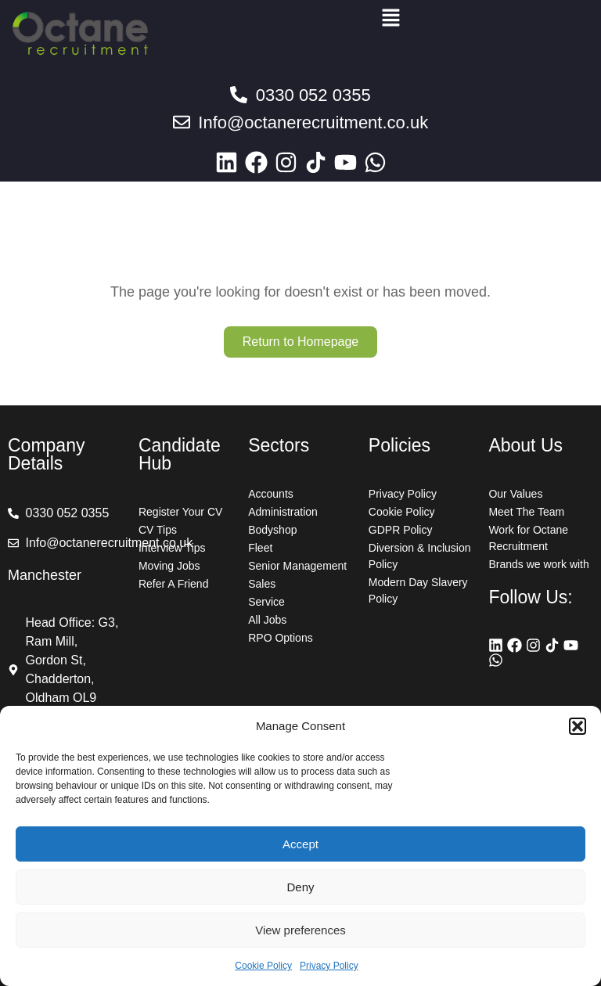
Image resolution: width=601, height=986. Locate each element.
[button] (577, 726)
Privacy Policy (329, 965)
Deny (300, 887)
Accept (300, 844)
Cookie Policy (263, 965)
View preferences (300, 930)
